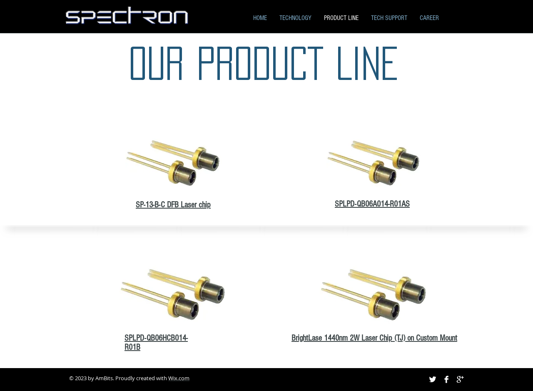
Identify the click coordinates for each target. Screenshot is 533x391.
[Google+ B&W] (460, 379)
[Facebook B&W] (446, 379)
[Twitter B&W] (432, 379)
